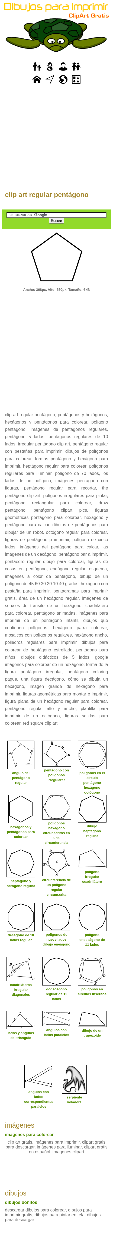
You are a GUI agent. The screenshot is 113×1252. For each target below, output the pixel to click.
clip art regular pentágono (46, 194)
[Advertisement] (56, 141)
